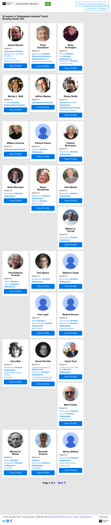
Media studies (47, 221)
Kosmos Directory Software (92, 4)
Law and (48, 269)
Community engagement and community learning (53, 384)
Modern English (51, 322)
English (48, 267)
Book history (46, 328)
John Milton (79, 434)
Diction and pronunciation (51, 62)
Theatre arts (13, 487)
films (49, 59)
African (81, 54)
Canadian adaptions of (50, 374)
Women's (48, 219)
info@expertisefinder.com (57, 517)
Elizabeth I (12, 381)
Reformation (83, 429)
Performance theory (16, 485)
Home (70, 517)
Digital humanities (81, 328)
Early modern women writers (20, 378)
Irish (80, 56)
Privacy (75, 517)
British (47, 320)
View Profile (22, 70)
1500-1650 (82, 107)
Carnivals (45, 434)
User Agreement (85, 517)
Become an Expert (96, 8)
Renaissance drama (16, 64)
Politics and (49, 378)
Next (62, 506)
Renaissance (50, 54)
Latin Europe (83, 320)
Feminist (15, 107)
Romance (49, 160)
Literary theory (14, 61)
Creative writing (80, 64)
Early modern (17, 426)
